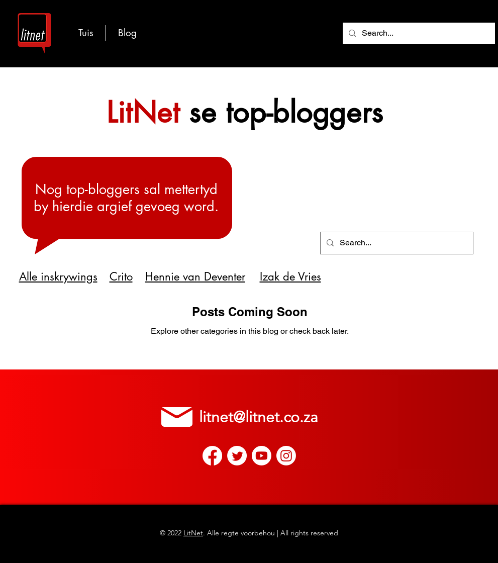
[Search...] (418, 33)
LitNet (193, 532)
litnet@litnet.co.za (258, 417)
